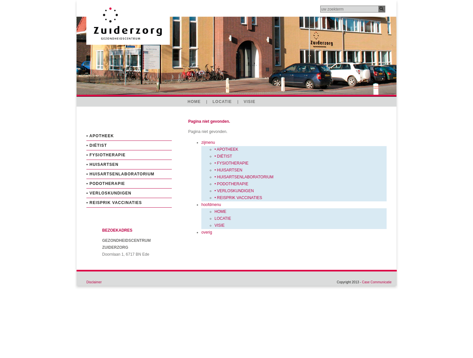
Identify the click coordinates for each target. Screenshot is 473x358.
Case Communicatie (377, 282)
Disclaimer (94, 282)
